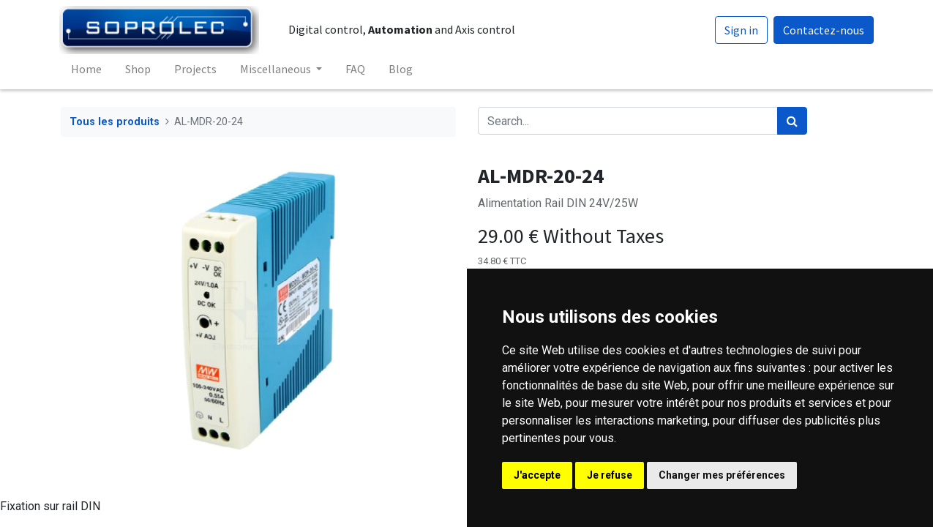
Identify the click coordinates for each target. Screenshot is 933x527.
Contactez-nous (822, 30)
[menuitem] (88, 68)
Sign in (740, 30)
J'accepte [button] (537, 475)
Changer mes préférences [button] (722, 475)
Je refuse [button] (609, 475)
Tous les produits (115, 122)
